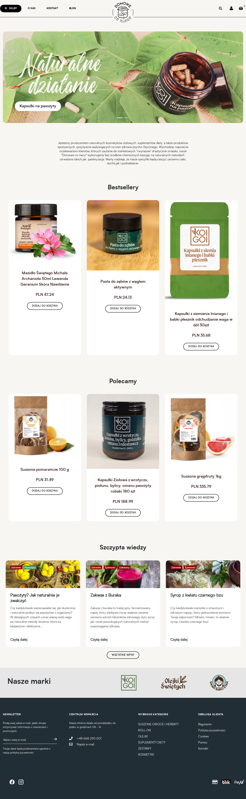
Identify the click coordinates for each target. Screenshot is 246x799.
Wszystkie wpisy (123, 655)
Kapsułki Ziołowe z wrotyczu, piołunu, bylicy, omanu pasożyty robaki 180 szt (123, 485)
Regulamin (205, 724)
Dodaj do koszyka (45, 306)
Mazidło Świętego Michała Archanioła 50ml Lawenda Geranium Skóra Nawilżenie (45, 278)
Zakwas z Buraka (105, 595)
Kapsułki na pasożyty (38, 106)
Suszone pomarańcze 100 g (45, 470)
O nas (32, 8)
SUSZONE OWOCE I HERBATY (158, 724)
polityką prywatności (22, 752)
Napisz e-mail (85, 744)
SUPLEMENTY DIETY (151, 742)
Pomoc (202, 742)
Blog (72, 8)
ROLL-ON (144, 730)
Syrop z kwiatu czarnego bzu (196, 595)
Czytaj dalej (18, 640)
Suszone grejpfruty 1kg (201, 476)
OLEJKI (143, 736)
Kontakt (52, 8)
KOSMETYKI (146, 754)
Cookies (203, 736)
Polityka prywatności (211, 730)
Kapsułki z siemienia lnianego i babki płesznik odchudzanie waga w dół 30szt (201, 319)
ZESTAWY (144, 748)
